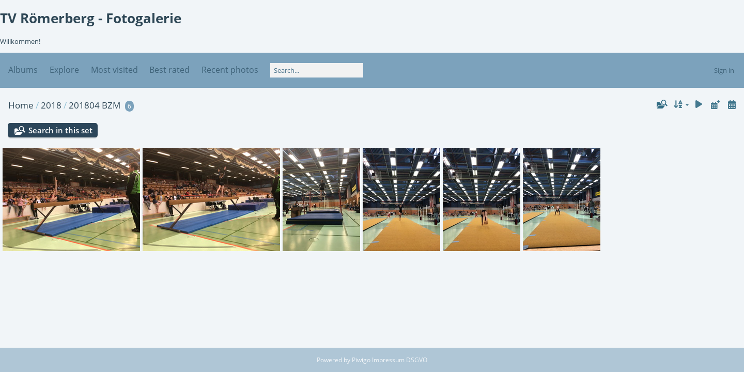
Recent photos (230, 69)
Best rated (169, 69)
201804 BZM (94, 105)
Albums (23, 69)
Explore (64, 69)
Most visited (114, 69)
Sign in (724, 70)
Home (21, 105)
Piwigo (361, 359)
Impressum (389, 359)
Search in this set (60, 130)
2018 (51, 105)
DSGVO (416, 359)
